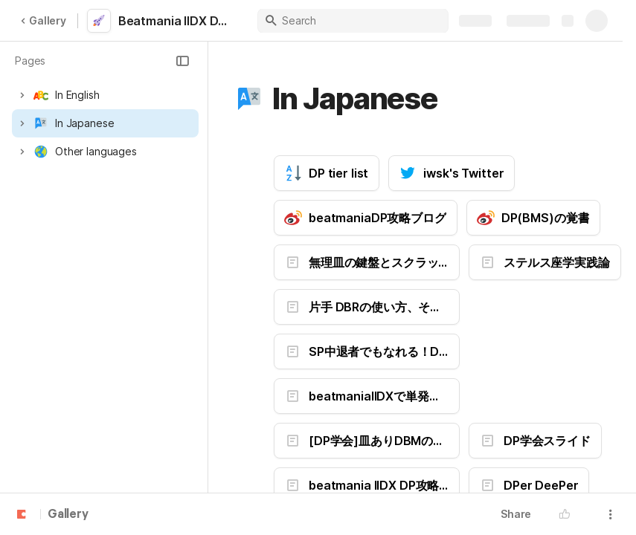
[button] (182, 61)
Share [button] (516, 514)
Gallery (43, 20)
